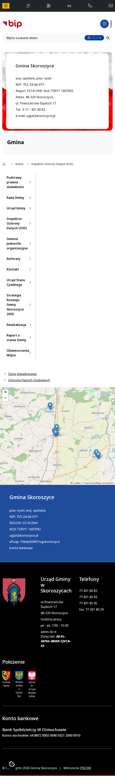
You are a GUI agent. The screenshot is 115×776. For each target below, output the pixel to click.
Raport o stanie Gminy (20, 337)
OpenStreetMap (93, 483)
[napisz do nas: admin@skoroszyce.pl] (111, 6)
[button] (50, 406)
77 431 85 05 (88, 603)
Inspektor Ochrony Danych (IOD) (20, 223)
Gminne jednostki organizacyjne (20, 243)
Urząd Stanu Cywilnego (20, 282)
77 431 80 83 (88, 597)
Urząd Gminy (20, 208)
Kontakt (20, 269)
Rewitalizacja (20, 325)
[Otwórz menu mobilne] (106, 24)
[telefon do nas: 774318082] (90, 6)
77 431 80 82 (88, 591)
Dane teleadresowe (22, 374)
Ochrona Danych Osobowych (29, 380)
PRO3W (85, 768)
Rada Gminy (20, 197)
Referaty (20, 259)
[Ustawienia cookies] (11, 764)
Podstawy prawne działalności (20, 182)
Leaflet (75, 483)
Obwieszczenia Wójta (20, 352)
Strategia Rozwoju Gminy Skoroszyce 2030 (20, 304)
